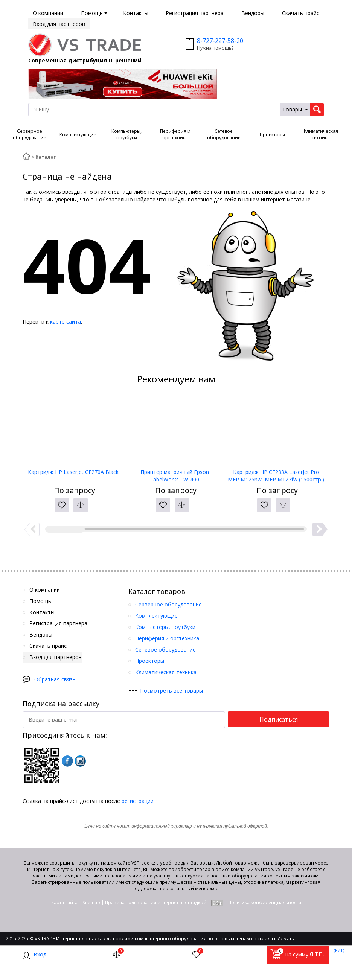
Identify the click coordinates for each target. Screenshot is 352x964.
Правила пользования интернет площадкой (155, 902)
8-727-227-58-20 (220, 41)
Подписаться (278, 719)
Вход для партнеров (59, 23)
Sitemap (91, 902)
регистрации (138, 800)
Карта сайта (64, 902)
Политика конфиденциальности (264, 902)
